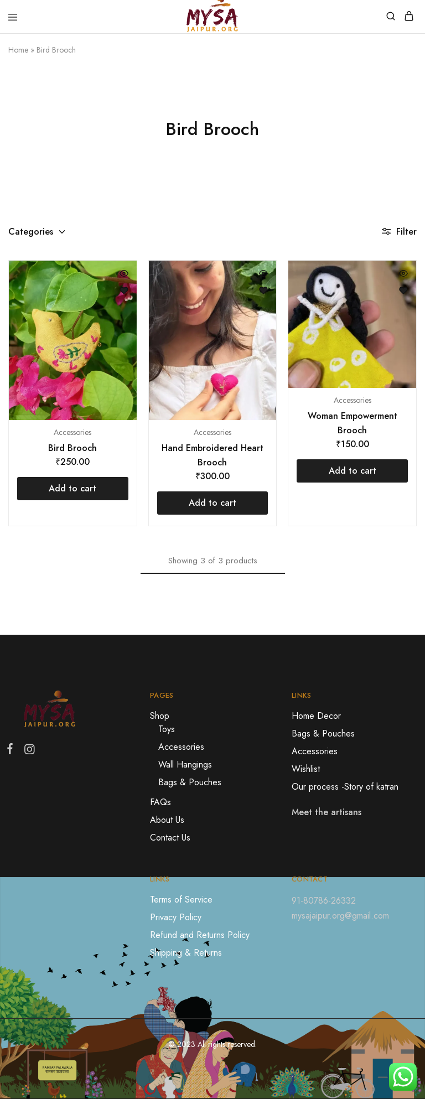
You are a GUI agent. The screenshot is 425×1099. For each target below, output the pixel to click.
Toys (166, 729)
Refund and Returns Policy (200, 935)
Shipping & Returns (186, 952)
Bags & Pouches (189, 782)
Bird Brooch (72, 448)
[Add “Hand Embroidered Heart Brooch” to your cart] (212, 503)
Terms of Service (181, 899)
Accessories (72, 432)
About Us (167, 819)
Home (18, 49)
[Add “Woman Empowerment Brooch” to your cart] (352, 471)
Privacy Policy (175, 917)
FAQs (160, 802)
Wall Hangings (185, 764)
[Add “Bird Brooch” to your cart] (72, 488)
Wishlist (306, 769)
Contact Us (170, 837)
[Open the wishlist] (124, 290)
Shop (159, 715)
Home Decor (316, 715)
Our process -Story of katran (345, 786)
